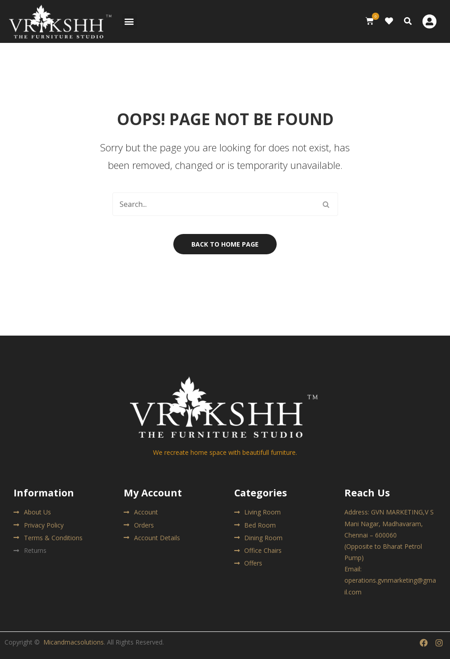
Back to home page (225, 244)
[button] (129, 21)
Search (326, 204)
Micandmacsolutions (73, 642)
